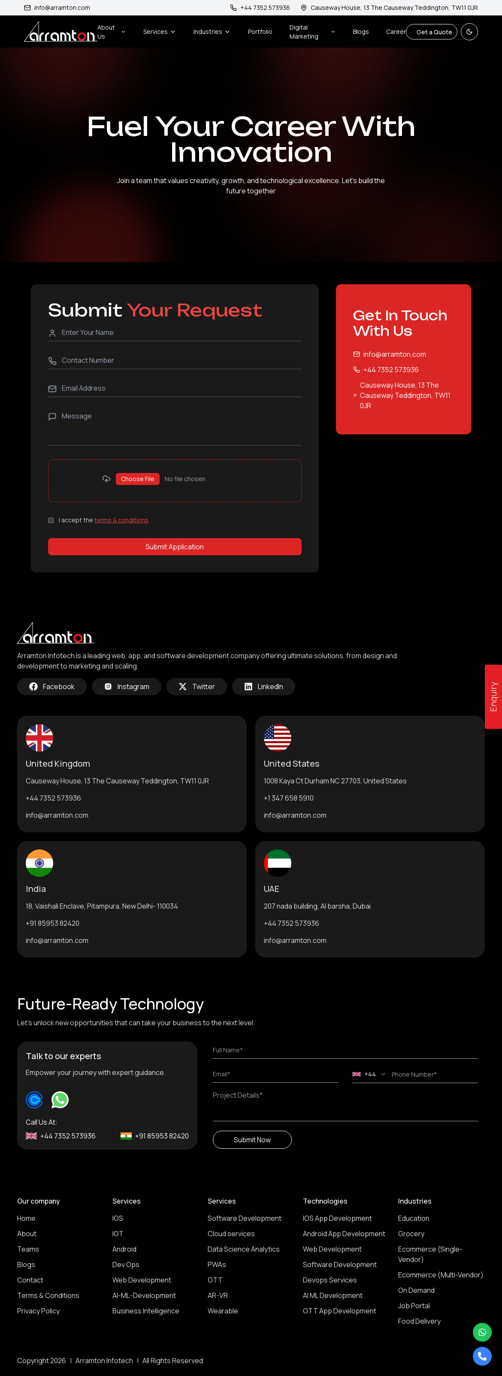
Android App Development (344, 1233)
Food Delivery (419, 1321)
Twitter (196, 686)
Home (26, 1218)
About (26, 1233)
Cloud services (231, 1233)
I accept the (103, 520)
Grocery (411, 1233)
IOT (118, 1233)
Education (413, 1218)
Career (396, 31)
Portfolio (260, 31)
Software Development (244, 1218)
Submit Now (252, 1139)
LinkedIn (263, 686)
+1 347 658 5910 (289, 798)
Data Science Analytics (244, 1249)
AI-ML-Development (144, 1295)
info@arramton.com (57, 7)
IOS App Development (337, 1218)
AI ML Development (333, 1295)
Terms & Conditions (48, 1295)
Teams (28, 1249)
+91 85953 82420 (52, 923)
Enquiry (493, 697)
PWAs (217, 1264)
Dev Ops (125, 1264)
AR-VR (218, 1295)
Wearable (223, 1311)
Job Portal (414, 1305)
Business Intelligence (145, 1311)
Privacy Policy (38, 1311)
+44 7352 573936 (391, 369)
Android (124, 1249)
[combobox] (369, 1074)
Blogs (361, 31)
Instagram (126, 686)
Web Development (141, 1280)
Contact (30, 1280)
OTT (215, 1280)
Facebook (52, 686)
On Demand (416, 1290)
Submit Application (174, 546)
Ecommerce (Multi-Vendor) (441, 1275)
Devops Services (330, 1280)
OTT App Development (339, 1311)
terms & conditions (121, 520)
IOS (117, 1218)
